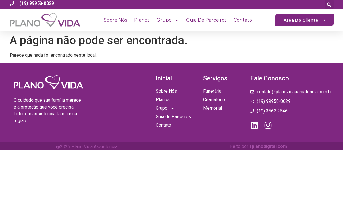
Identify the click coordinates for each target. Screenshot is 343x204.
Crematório (214, 99)
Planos (141, 20)
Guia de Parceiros (206, 20)
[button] (329, 4)
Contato (243, 20)
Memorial (212, 108)
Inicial (164, 78)
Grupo (168, 20)
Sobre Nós (115, 20)
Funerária (212, 91)
